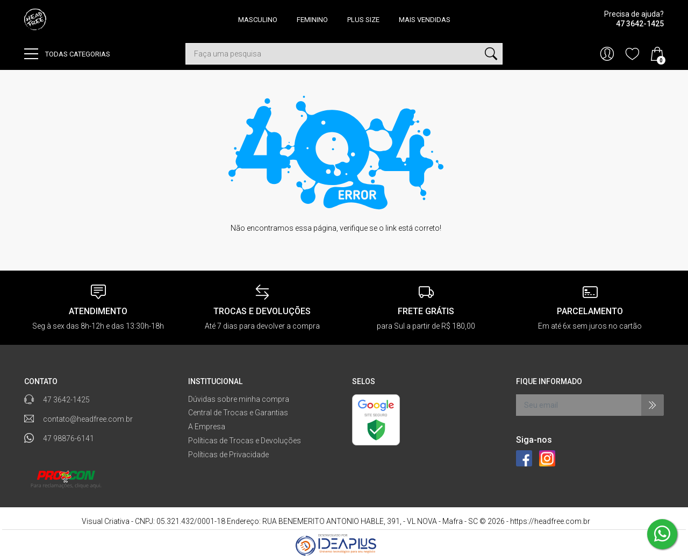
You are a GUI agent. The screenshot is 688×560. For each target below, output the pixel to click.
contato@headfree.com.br (88, 419)
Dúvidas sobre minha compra (238, 399)
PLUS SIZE (363, 20)
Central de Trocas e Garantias (238, 412)
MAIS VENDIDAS (424, 20)
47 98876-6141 (68, 438)
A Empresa (206, 426)
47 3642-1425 (66, 399)
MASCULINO (257, 20)
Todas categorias (67, 54)
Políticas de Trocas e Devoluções (244, 440)
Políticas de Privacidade (228, 454)
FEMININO (312, 20)
